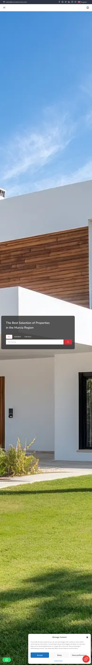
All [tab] (9, 337)
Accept (40, 655)
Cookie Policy (58, 661)
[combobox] (35, 342)
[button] (87, 637)
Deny (59, 655)
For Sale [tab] (28, 337)
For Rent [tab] (17, 337)
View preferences (79, 655)
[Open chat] (86, 659)
